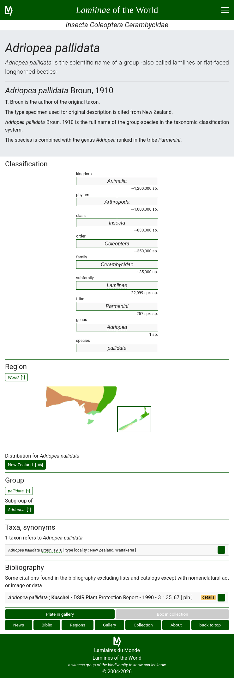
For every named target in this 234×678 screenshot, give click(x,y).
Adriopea (117, 327)
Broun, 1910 (51, 550)
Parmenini (116, 306)
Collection (143, 624)
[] (19, 509)
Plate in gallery (60, 614)
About (176, 624)
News (18, 624)
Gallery (109, 624)
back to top (210, 624)
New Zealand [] (25, 464)
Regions (77, 624)
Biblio (47, 624)
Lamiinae (117, 285)
